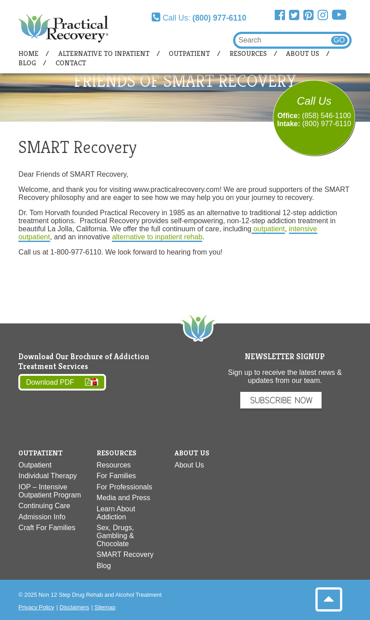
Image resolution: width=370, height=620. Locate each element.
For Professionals (125, 487)
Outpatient (189, 53)
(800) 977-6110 (326, 123)
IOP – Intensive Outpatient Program (49, 491)
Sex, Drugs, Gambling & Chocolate (115, 536)
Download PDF (50, 382)
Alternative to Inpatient (103, 53)
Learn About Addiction (116, 513)
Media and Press (123, 497)
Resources (248, 53)
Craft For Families (46, 527)
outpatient (268, 229)
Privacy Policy (36, 607)
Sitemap (104, 607)
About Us (302, 53)
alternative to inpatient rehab (157, 237)
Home (28, 53)
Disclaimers (74, 607)
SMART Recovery (125, 554)
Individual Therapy (47, 476)
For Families (116, 476)
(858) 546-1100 (326, 115)
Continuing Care (44, 506)
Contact (70, 63)
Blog (27, 63)
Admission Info (41, 517)
